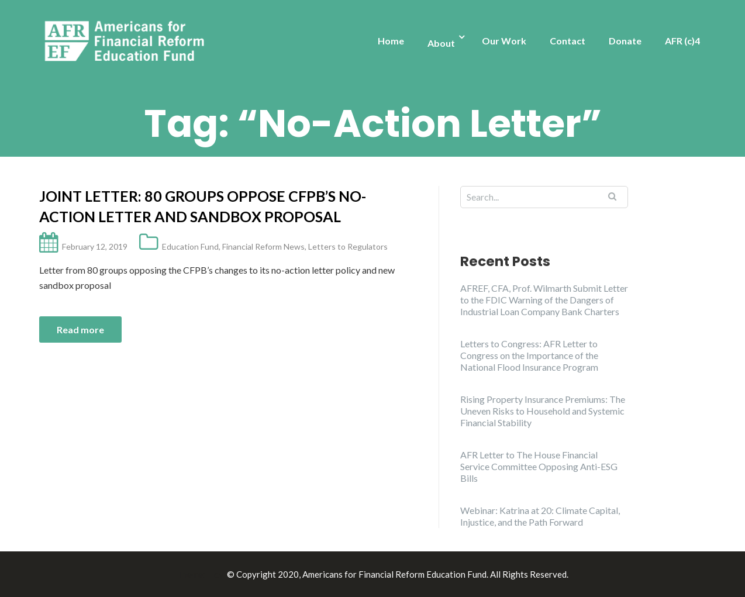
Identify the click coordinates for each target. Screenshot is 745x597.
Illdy (215, 574)
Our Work (504, 40)
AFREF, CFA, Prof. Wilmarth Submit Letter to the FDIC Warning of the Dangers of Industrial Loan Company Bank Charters (544, 299)
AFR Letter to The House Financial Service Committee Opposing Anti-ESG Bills (539, 466)
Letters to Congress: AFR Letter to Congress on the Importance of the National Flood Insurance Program (529, 355)
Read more (80, 329)
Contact (567, 40)
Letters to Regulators (348, 246)
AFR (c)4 (682, 40)
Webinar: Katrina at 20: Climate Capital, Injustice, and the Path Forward (540, 516)
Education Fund (190, 246)
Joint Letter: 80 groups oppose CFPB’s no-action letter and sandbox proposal (202, 206)
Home (391, 40)
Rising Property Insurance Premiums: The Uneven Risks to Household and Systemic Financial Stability (542, 411)
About (441, 43)
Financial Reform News (263, 246)
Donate (625, 40)
